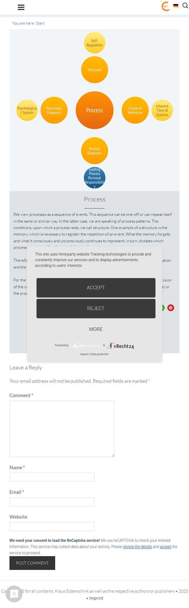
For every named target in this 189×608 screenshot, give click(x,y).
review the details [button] (137, 547)
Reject (95, 308)
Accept (96, 287)
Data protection (100, 354)
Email (16, 492)
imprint (84, 354)
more (95, 329)
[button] (170, 307)
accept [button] (165, 547)
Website (18, 517)
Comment (21, 395)
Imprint (96, 598)
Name (17, 467)
